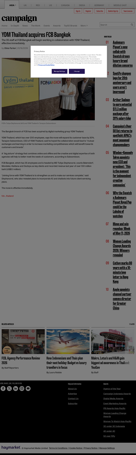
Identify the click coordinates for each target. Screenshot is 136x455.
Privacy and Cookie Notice (46, 65)
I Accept (77, 71)
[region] (68, 62)
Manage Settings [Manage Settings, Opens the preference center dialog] (59, 71)
